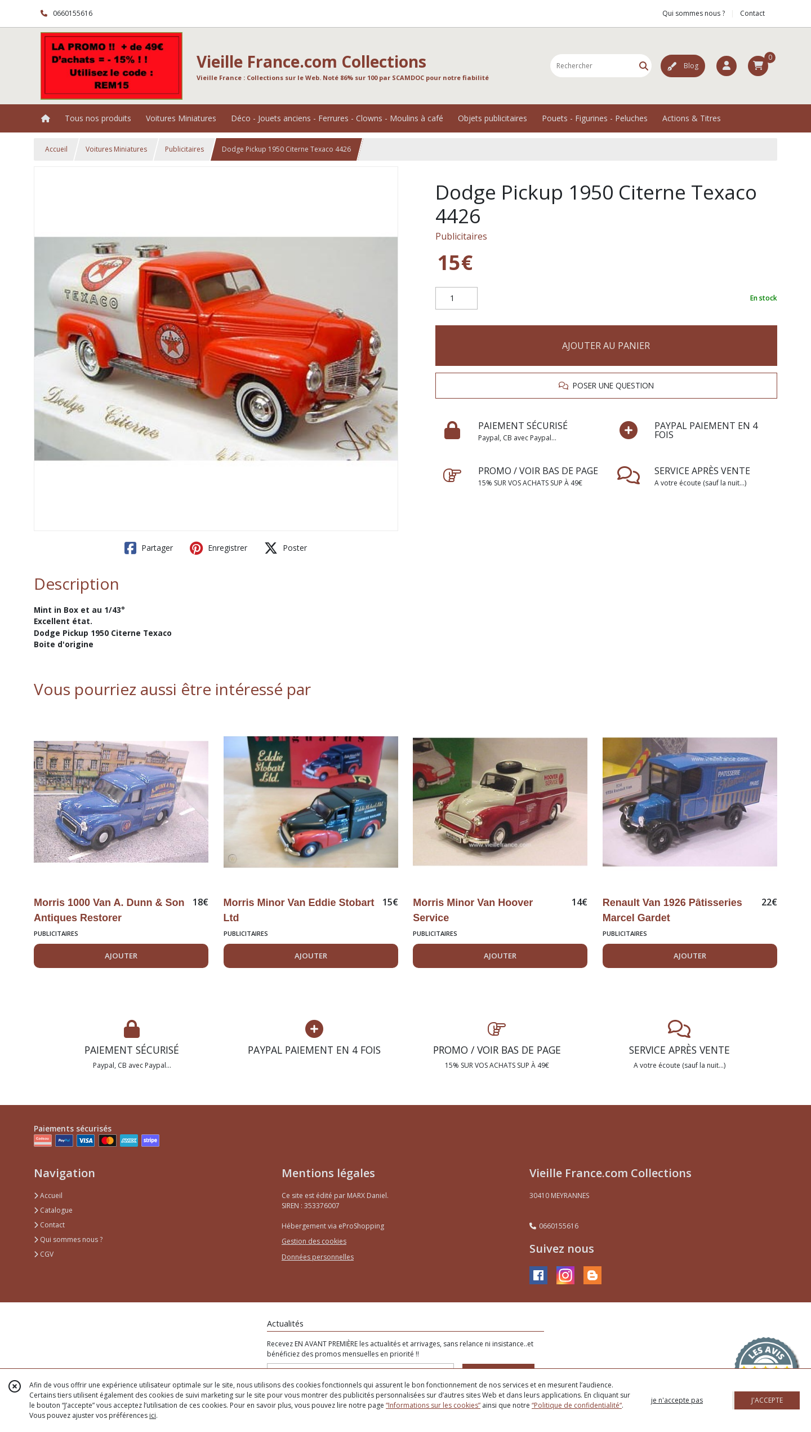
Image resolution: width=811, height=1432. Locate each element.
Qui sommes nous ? (68, 1239)
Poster (285, 548)
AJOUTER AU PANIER (606, 345)
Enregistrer (218, 548)
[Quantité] (456, 298)
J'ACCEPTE (767, 1400)
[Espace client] (726, 66)
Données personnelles (318, 1257)
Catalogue (53, 1210)
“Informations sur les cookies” (433, 1405)
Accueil (56, 149)
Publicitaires (184, 149)
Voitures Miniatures (116, 149)
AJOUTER (121, 956)
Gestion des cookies (314, 1241)
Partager (148, 548)
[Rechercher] (643, 66)
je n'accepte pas (677, 1400)
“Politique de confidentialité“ (577, 1405)
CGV (44, 1254)
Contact (752, 13)
